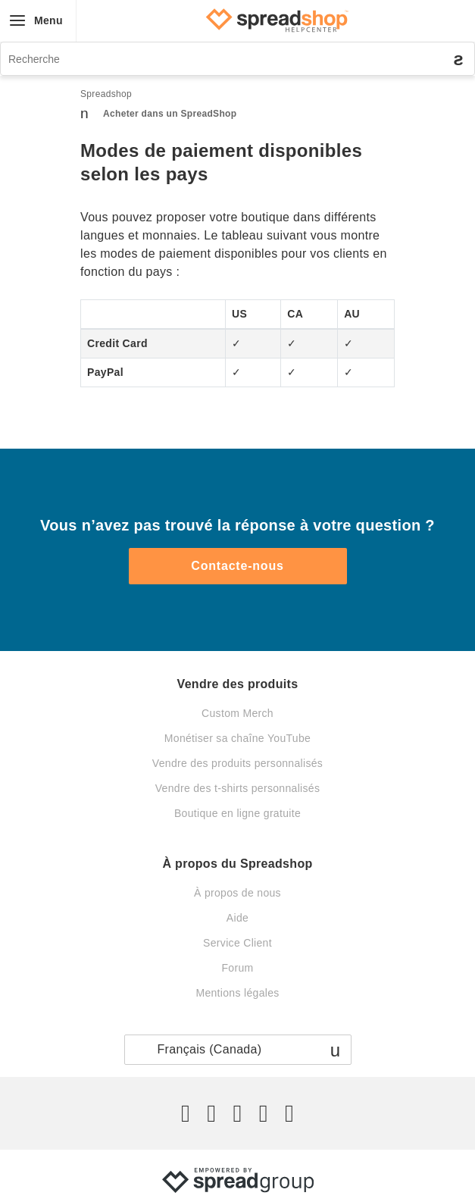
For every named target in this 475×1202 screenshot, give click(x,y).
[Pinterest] (263, 1113)
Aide (237, 918)
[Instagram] (237, 1113)
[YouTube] (289, 1113)
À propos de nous (237, 893)
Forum (237, 968)
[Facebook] (211, 1113)
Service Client (237, 943)
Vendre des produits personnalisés (237, 763)
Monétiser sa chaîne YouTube (237, 738)
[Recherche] (237, 59)
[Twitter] (185, 1113)
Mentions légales (237, 993)
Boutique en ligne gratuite (237, 813)
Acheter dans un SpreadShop (169, 113)
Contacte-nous (237, 565)
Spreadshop (106, 94)
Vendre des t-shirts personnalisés (237, 788)
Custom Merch (237, 713)
